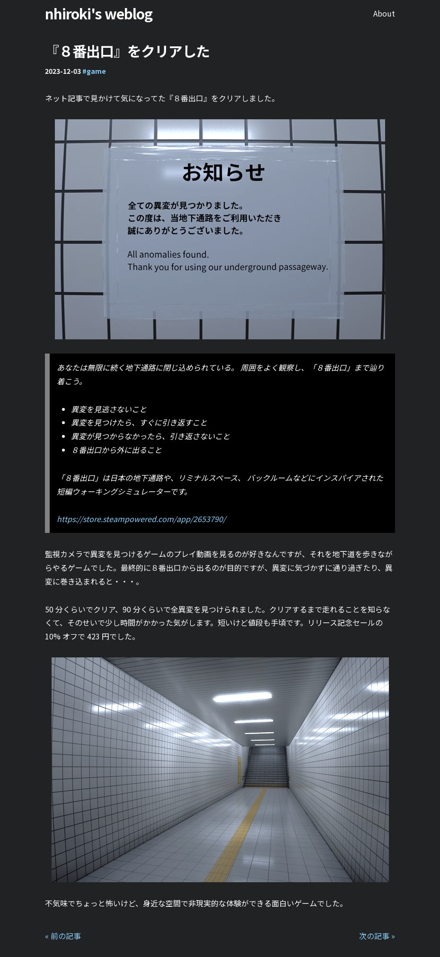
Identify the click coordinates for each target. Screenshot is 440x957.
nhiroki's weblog (98, 13)
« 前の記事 (63, 935)
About (384, 13)
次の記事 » (377, 935)
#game (94, 71)
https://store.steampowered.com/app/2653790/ (141, 518)
